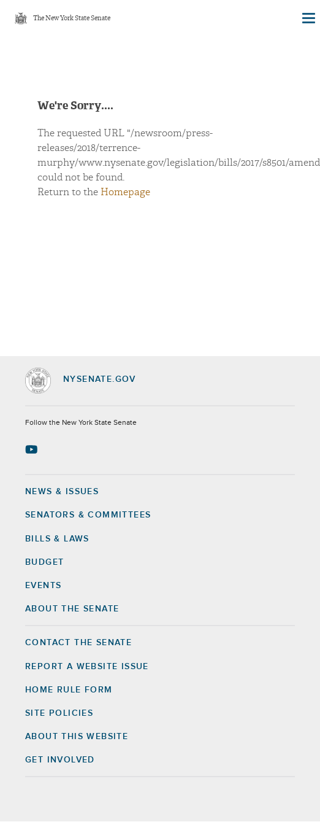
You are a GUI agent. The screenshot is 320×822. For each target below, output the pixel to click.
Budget (44, 562)
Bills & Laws (57, 539)
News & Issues (62, 491)
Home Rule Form (69, 690)
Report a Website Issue (87, 666)
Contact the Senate (78, 642)
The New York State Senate (71, 18)
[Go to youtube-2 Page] (32, 449)
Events (43, 585)
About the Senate (72, 609)
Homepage (125, 192)
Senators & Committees (88, 515)
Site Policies (59, 713)
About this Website (76, 736)
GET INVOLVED (60, 760)
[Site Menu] (307, 18)
